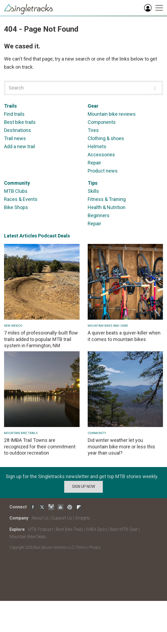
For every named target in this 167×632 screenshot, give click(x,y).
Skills (93, 191)
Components (102, 122)
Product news (103, 171)
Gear (93, 106)
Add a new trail (19, 146)
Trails (10, 106)
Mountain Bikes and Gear (108, 325)
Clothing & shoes (106, 138)
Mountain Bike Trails (21, 433)
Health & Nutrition (106, 207)
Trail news (15, 138)
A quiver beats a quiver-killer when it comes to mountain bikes (124, 336)
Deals (64, 236)
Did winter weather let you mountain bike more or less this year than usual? (121, 446)
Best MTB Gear (124, 529)
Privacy (94, 547)
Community (17, 183)
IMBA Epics (96, 529)
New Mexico (13, 325)
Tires (93, 130)
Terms (81, 547)
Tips (92, 183)
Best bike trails (20, 122)
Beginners (99, 215)
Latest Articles (20, 236)
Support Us (62, 518)
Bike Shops (16, 207)
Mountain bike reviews (112, 114)
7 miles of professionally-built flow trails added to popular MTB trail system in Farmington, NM (41, 339)
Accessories (101, 154)
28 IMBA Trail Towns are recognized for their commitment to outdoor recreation (40, 446)
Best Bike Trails (69, 529)
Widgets (82, 518)
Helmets (97, 146)
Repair (94, 163)
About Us (40, 518)
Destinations (17, 130)
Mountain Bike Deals (27, 536)
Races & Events (21, 199)
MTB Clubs (16, 191)
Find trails (14, 114)
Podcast (47, 236)
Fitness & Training (107, 199)
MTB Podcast (40, 529)
